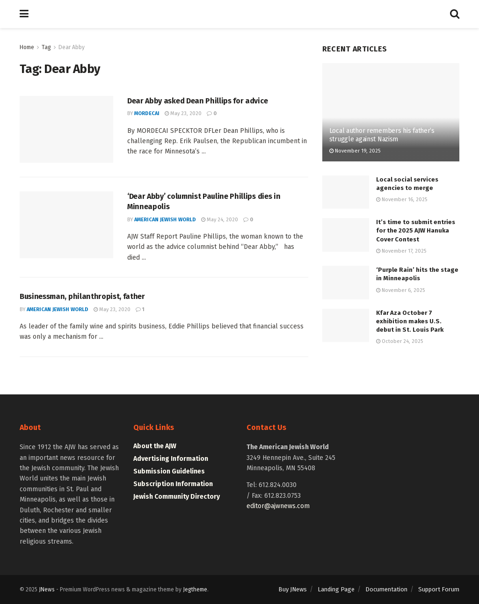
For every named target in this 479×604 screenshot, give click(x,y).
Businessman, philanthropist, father (82, 296)
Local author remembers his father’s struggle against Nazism (382, 135)
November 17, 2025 (401, 251)
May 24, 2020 (219, 220)
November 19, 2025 (354, 151)
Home (27, 47)
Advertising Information (170, 459)
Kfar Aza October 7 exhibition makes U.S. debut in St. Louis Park (409, 321)
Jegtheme (195, 589)
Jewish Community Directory (176, 497)
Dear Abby (71, 47)
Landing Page (336, 589)
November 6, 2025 (400, 290)
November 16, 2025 (401, 199)
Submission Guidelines (169, 471)
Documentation (386, 589)
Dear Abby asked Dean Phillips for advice (197, 100)
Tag (46, 47)
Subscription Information (173, 484)
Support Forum (438, 589)
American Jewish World (165, 220)
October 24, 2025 (399, 341)
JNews (47, 589)
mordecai (147, 113)
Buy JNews (292, 589)
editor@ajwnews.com (278, 506)
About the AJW (154, 446)
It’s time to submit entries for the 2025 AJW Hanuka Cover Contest (415, 230)
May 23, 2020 (183, 113)
